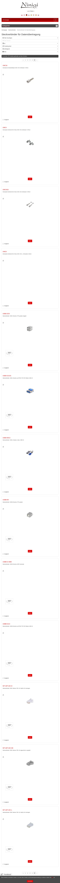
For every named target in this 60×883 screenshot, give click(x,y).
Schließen (30, 881)
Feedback (7, 874)
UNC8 (5, 251)
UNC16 (5, 65)
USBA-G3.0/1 (7, 376)
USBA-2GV (6, 313)
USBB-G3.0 (6, 624)
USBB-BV (6, 500)
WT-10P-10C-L (7, 810)
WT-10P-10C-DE (8, 748)
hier (52, 877)
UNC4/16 (5, 189)
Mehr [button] (30, 117)
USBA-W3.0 (6, 438)
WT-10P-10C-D (7, 686)
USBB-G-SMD (7, 562)
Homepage (6, 20)
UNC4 (5, 127)
